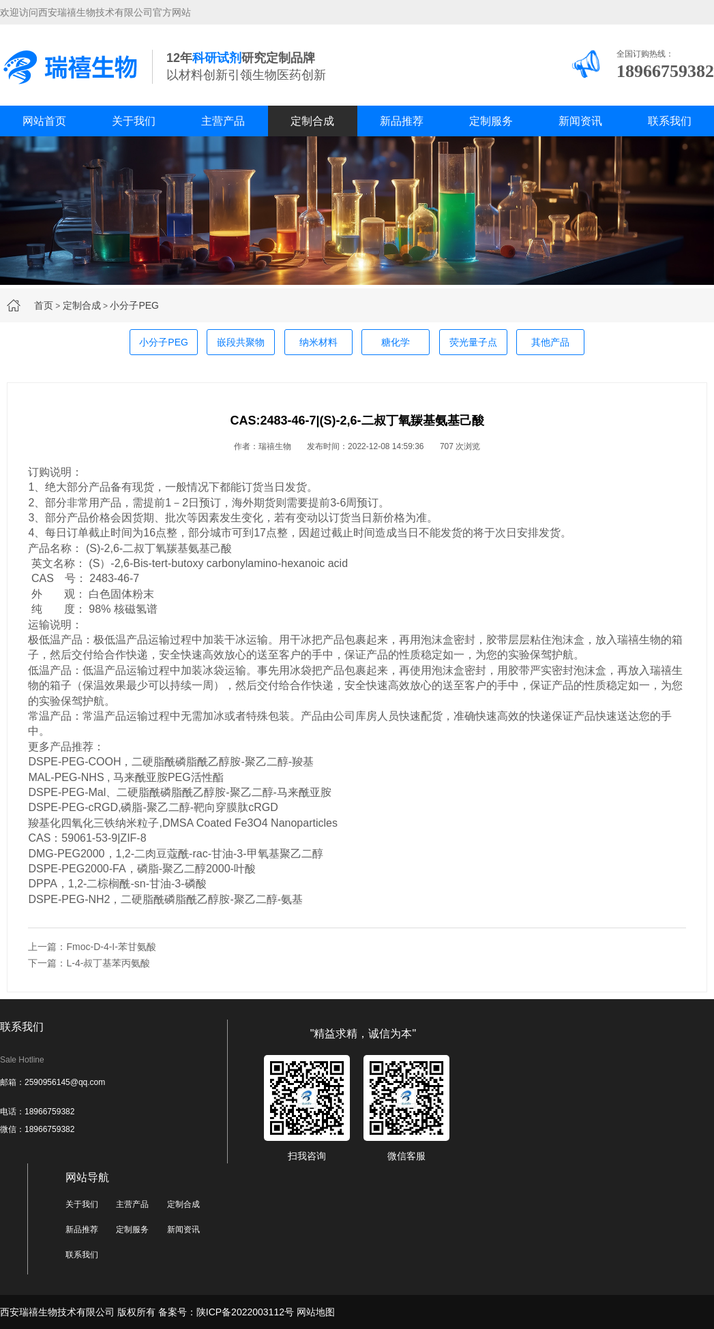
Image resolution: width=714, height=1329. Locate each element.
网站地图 (316, 1312)
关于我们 (133, 121)
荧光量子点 (473, 342)
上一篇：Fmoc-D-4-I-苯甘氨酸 (91, 946)
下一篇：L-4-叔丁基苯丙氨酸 (89, 963)
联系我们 (669, 121)
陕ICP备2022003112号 (245, 1312)
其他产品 (550, 342)
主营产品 (223, 121)
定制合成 (312, 121)
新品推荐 (401, 121)
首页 (43, 305)
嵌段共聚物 (241, 342)
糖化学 (395, 342)
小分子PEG (134, 305)
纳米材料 (318, 342)
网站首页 (44, 121)
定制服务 (491, 121)
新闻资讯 (580, 121)
